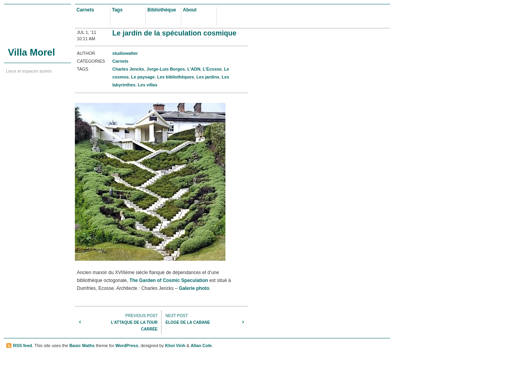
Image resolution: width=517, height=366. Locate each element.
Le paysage (143, 77)
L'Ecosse (212, 69)
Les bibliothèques (175, 77)
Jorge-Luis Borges (166, 69)
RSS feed (22, 345)
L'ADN (193, 69)
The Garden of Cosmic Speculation (168, 280)
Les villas (148, 84)
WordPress (126, 345)
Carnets (85, 10)
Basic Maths (82, 345)
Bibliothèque (161, 10)
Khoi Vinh (175, 345)
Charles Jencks (128, 69)
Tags (117, 10)
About (190, 10)
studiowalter (125, 53)
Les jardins (207, 77)
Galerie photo (194, 288)
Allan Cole (201, 345)
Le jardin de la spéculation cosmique (174, 33)
